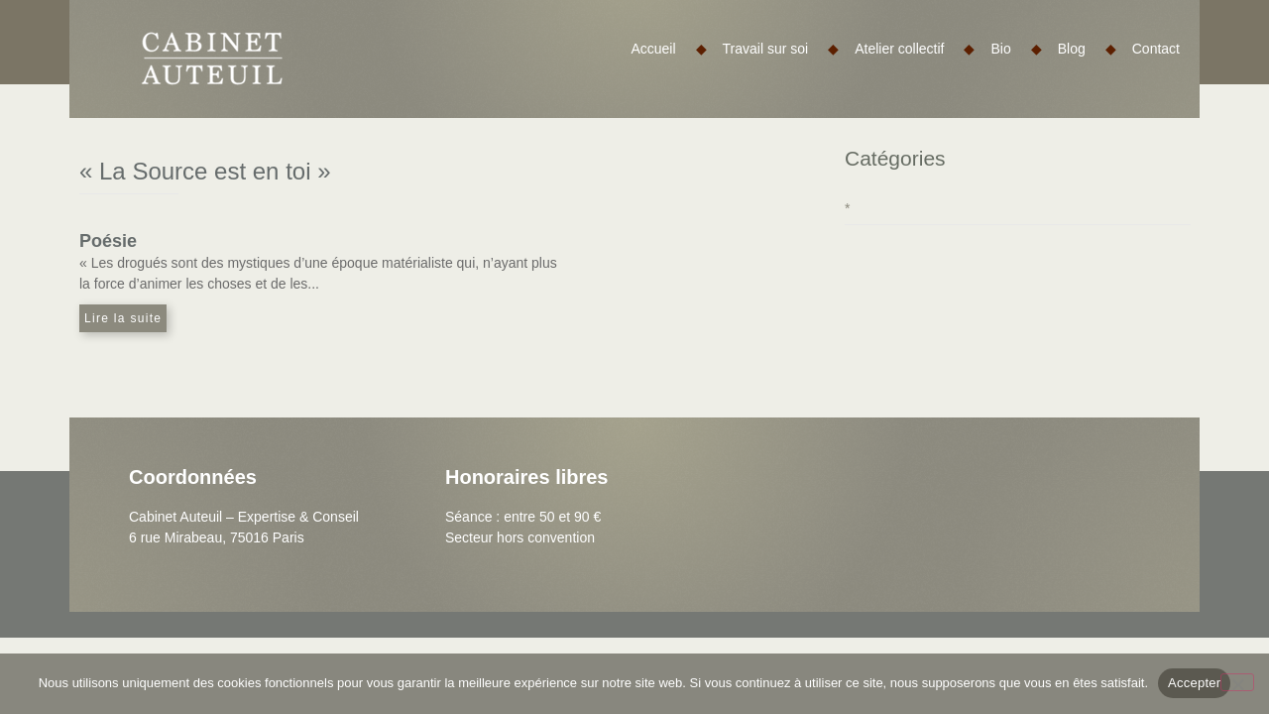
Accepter (1194, 682)
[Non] (1237, 682)
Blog (1087, 49)
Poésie (108, 241)
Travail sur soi (781, 49)
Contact (1156, 49)
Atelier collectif (915, 49)
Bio (1015, 49)
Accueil (668, 49)
